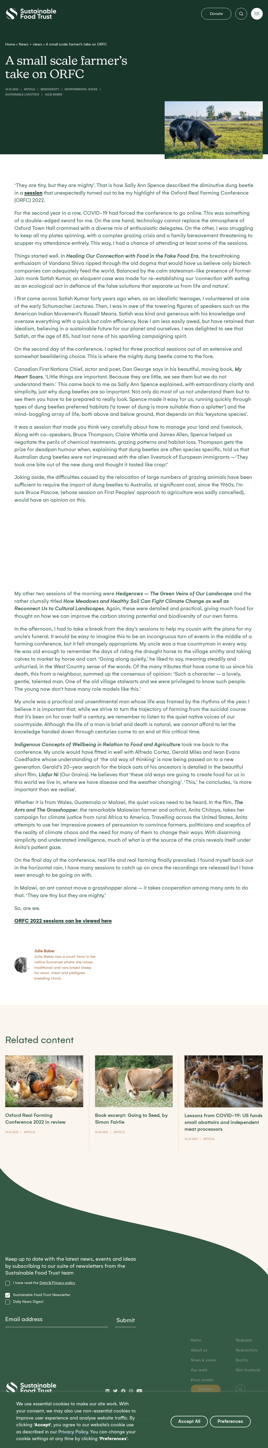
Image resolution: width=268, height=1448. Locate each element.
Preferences (230, 1421)
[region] (134, 1420)
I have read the (44, 1283)
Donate (216, 13)
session (33, 193)
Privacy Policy (73, 1432)
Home (10, 44)
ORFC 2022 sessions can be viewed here (63, 921)
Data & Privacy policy (57, 1283)
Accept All (189, 1421)
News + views (30, 44)
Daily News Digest (28, 1302)
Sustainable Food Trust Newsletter (41, 1295)
